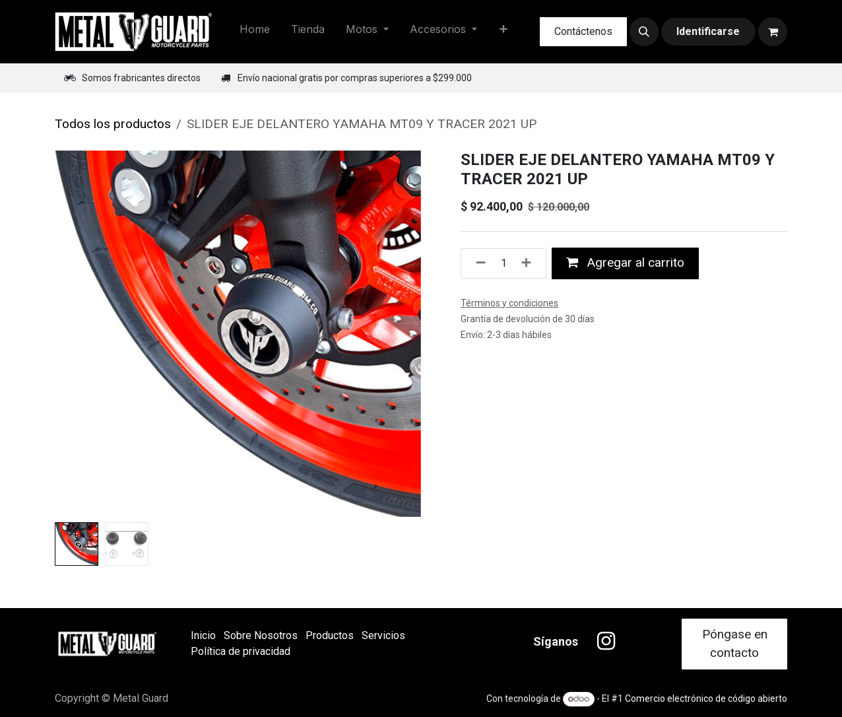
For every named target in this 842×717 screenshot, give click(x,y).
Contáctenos (583, 31)
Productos (330, 635)
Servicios (383, 635)
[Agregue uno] (530, 263)
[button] (644, 31)
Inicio (203, 635)
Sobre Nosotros (261, 635)
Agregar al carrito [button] (625, 262)
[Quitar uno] (476, 263)
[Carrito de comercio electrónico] (772, 31)
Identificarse (708, 31)
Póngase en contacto (734, 644)
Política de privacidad (240, 651)
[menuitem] (254, 32)
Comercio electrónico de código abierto (706, 698)
